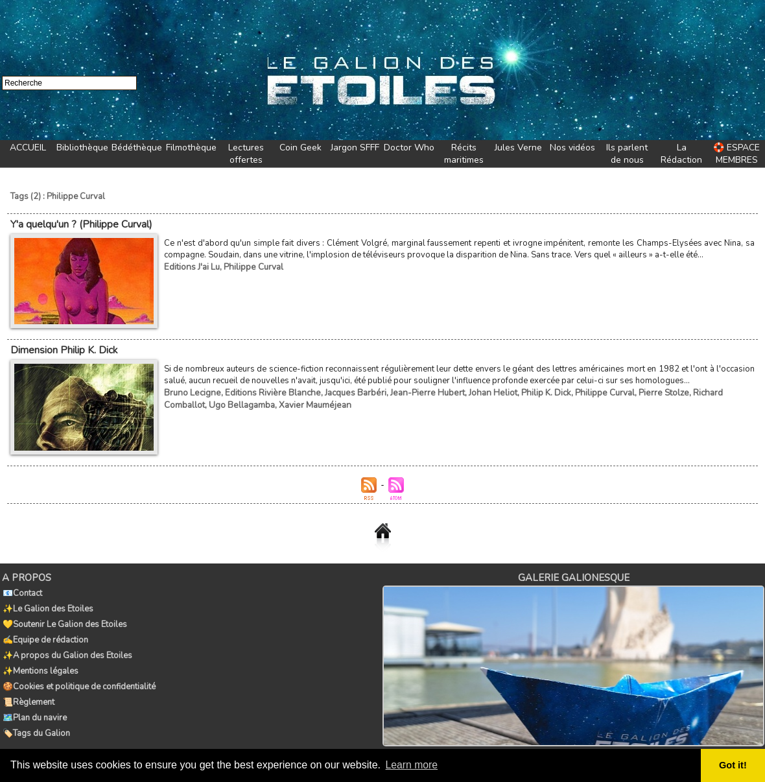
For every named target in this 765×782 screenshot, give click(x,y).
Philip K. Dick (532, 391)
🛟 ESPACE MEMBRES (736, 153)
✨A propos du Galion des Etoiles (67, 648)
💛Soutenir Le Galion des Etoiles (64, 620)
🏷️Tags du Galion (35, 720)
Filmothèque (191, 147)
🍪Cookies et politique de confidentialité (78, 677)
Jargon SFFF (355, 147)
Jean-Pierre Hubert (417, 391)
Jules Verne (518, 147)
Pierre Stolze (646, 391)
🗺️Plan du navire (34, 705)
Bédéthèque (137, 147)
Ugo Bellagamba (196, 403)
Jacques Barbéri (348, 391)
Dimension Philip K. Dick (63, 348)
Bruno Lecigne (191, 391)
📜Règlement (28, 691)
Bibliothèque (82, 147)
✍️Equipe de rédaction (45, 634)
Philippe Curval (251, 266)
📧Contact (21, 591)
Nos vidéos (572, 147)
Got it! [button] (733, 765)
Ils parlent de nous (627, 153)
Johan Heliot (480, 391)
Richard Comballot (711, 391)
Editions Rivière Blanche (268, 391)
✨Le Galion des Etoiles (47, 605)
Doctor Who (409, 147)
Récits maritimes (464, 153)
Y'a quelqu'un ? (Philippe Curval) (80, 223)
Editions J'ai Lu (191, 266)
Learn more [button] (412, 764)
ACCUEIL (28, 147)
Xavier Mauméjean (267, 403)
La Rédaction (681, 153)
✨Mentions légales (40, 663)
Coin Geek (300, 147)
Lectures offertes (246, 153)
